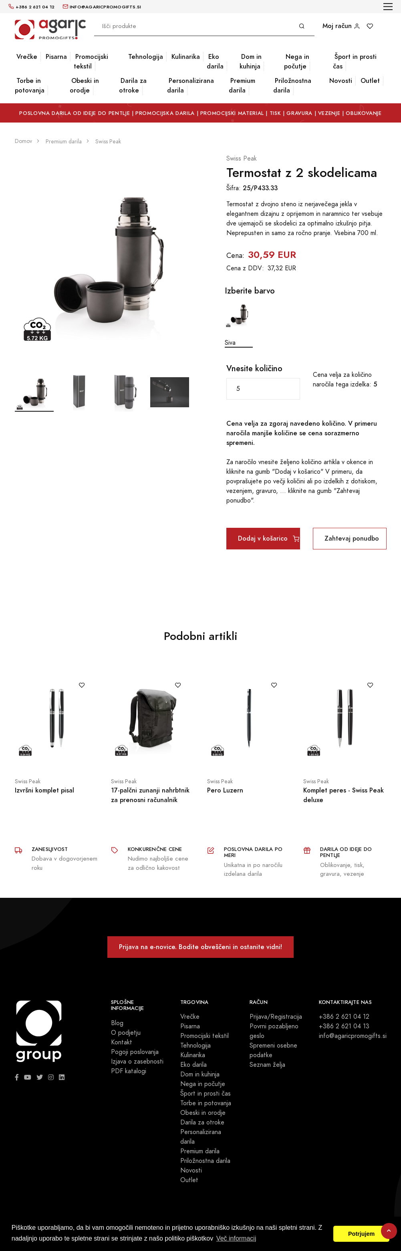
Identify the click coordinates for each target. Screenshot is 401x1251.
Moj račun (341, 25)
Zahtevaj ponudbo (351, 538)
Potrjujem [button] (361, 1234)
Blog (117, 1023)
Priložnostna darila (292, 85)
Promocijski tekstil (91, 61)
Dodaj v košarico (268, 538)
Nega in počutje (296, 61)
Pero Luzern (225, 790)
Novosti (340, 80)
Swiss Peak (241, 158)
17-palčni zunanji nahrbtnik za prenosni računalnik (150, 795)
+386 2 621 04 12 (344, 1016)
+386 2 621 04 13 (344, 1026)
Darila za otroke (133, 85)
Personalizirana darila (190, 85)
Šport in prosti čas (355, 61)
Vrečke (26, 56)
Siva (239, 323)
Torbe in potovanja (29, 85)
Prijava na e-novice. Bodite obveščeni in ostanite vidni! (200, 946)
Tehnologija (145, 56)
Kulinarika (185, 56)
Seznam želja (267, 1064)
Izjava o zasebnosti (137, 1061)
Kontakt (121, 1042)
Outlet (370, 80)
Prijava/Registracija (276, 1016)
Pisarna (56, 56)
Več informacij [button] (236, 1238)
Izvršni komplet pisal (44, 790)
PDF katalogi (128, 1071)
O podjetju (126, 1032)
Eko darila (215, 61)
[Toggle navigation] (388, 6)
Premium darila (242, 85)
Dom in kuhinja (251, 61)
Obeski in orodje (84, 85)
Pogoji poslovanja (135, 1052)
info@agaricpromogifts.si (353, 1036)
